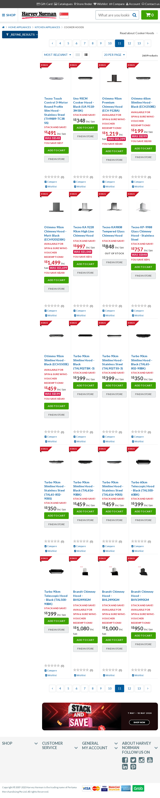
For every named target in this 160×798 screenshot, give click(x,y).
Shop (9, 15)
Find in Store (56, 159)
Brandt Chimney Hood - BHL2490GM (113, 595)
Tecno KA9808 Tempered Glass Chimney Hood (113, 231)
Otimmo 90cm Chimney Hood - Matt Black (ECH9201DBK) (55, 233)
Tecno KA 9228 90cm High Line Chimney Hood (83, 231)
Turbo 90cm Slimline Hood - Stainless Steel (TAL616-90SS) (112, 488)
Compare (117, 4)
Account (133, 4)
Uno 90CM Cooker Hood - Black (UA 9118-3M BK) (84, 104)
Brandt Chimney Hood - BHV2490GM (142, 595)
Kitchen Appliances (47, 27)
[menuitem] (83, 4)
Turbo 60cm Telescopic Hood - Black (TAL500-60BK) (142, 488)
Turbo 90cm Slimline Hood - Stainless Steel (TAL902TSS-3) (112, 362)
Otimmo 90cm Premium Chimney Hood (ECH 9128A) (112, 104)
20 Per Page (114, 54)
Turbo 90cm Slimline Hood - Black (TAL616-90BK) (83, 488)
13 (139, 43)
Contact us (151, 4)
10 (109, 43)
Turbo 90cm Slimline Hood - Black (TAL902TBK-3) (84, 362)
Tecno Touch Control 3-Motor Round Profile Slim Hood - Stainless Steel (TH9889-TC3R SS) (56, 111)
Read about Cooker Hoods (139, 33)
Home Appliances (19, 27)
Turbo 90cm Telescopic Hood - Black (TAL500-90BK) (56, 598)
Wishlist (101, 4)
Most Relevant (58, 54)
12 (129, 43)
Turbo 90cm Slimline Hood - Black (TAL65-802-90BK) (141, 362)
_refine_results (22, 34)
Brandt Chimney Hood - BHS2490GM (84, 595)
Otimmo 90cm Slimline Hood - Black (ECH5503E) (56, 360)
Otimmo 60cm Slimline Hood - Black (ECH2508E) (143, 102)
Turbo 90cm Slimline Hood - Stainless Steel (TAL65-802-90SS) (54, 490)
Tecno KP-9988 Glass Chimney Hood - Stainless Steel (142, 233)
